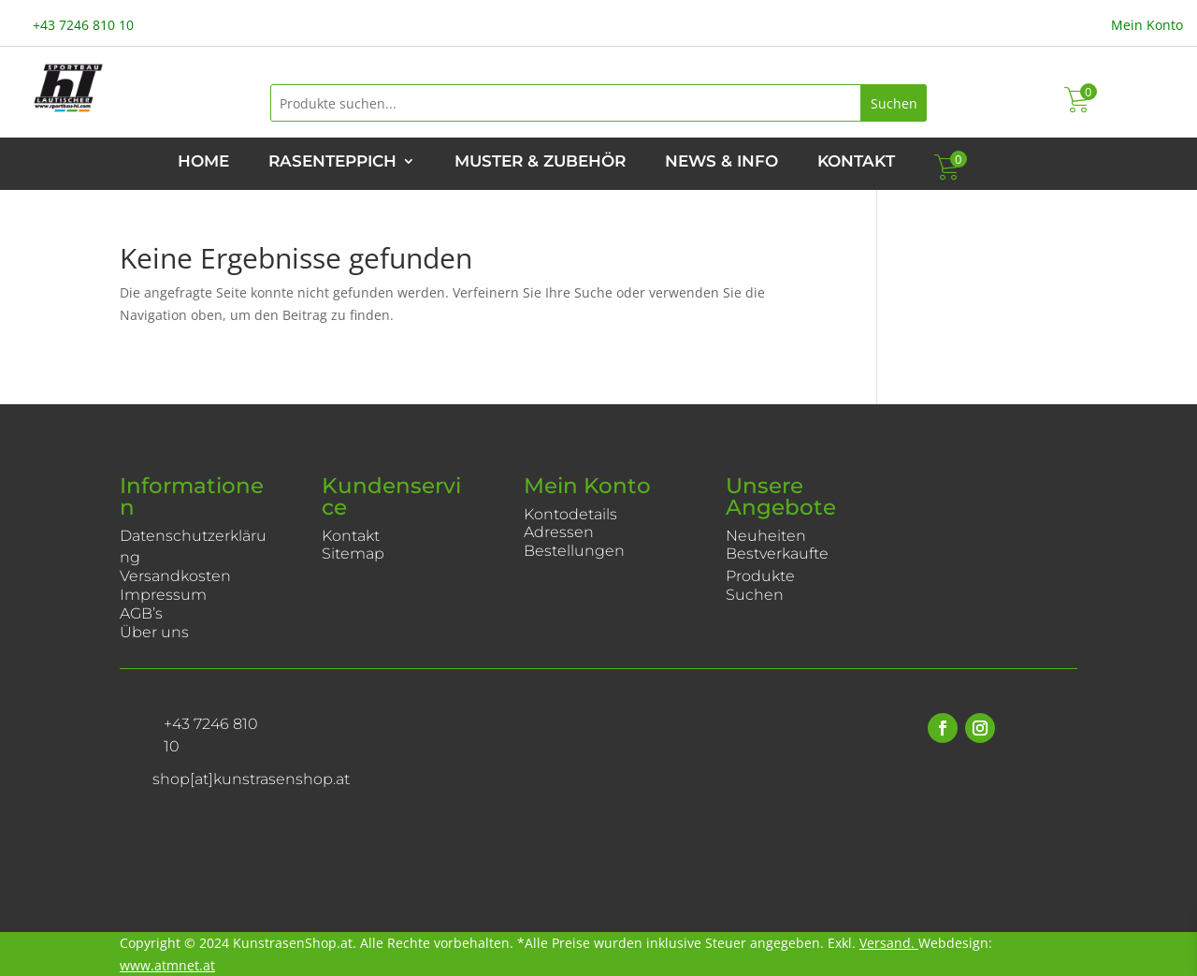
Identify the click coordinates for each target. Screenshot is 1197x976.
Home (203, 162)
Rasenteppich (332, 162)
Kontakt (856, 162)
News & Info (721, 162)
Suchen (894, 103)
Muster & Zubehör (540, 162)
